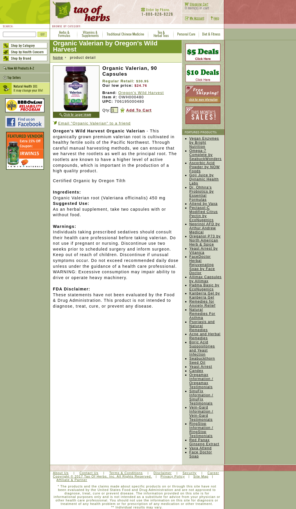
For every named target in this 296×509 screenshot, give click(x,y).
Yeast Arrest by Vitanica (203, 250)
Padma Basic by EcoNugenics (204, 287)
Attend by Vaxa (203, 204)
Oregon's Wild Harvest (141, 93)
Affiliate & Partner (71, 480)
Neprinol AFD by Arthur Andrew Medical (204, 228)
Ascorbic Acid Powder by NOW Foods (204, 167)
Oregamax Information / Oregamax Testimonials (201, 381)
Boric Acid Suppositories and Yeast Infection (202, 348)
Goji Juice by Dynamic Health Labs (204, 179)
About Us (61, 473)
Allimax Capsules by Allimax (205, 279)
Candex (196, 371)
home (58, 58)
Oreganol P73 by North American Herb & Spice (205, 240)
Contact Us (88, 473)
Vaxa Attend (200, 448)
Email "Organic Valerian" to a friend (94, 123)
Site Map (200, 476)
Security (190, 473)
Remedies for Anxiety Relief (202, 303)
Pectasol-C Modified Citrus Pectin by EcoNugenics (203, 214)
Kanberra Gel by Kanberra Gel (204, 295)
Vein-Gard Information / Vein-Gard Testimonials (201, 413)
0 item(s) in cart (195, 6)
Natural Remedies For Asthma (202, 314)
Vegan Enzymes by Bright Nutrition (204, 142)
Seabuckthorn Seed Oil (202, 361)
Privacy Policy (173, 476)
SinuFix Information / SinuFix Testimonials (201, 397)
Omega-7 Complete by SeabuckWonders (205, 155)
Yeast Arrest (200, 367)
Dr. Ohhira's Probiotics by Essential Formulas (201, 193)
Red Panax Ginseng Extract (204, 442)
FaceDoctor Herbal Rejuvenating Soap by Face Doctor (202, 265)
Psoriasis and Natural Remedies (202, 326)
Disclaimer (163, 473)
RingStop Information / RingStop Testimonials (201, 430)
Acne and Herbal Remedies (204, 336)
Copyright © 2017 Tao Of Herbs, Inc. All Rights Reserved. (102, 476)
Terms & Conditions (126, 473)
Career (213, 473)
